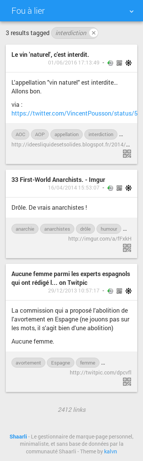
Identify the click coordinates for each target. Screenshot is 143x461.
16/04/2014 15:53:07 (74, 187)
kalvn (110, 451)
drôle (85, 229)
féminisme (116, 363)
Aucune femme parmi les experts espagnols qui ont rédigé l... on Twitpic (70, 278)
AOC (20, 134)
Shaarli (18, 436)
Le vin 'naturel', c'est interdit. (50, 54)
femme (87, 363)
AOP (40, 134)
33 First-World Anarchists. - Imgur (58, 179)
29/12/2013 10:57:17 (74, 290)
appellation (67, 134)
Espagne (60, 363)
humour (109, 229)
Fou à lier (28, 10)
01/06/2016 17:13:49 (74, 62)
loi (125, 134)
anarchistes (57, 229)
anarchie (25, 229)
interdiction (76, 33)
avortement (28, 363)
